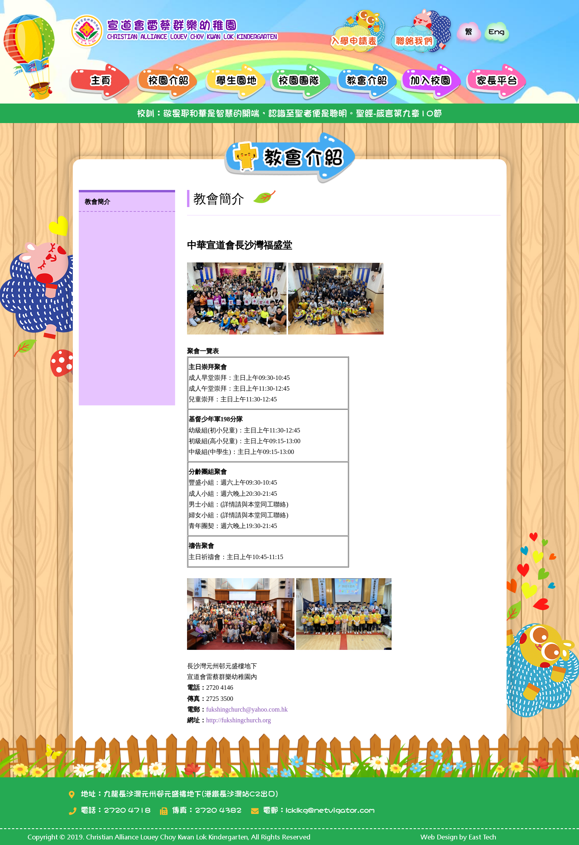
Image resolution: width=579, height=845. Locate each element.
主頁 (102, 83)
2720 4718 (126, 810)
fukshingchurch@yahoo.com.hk (247, 709)
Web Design (439, 837)
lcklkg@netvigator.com (330, 810)
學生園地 (233, 83)
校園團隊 (298, 83)
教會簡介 (97, 201)
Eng (496, 31)
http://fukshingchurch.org (238, 720)
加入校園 (430, 83)
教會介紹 (364, 83)
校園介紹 (167, 83)
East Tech (482, 837)
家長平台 (495, 83)
